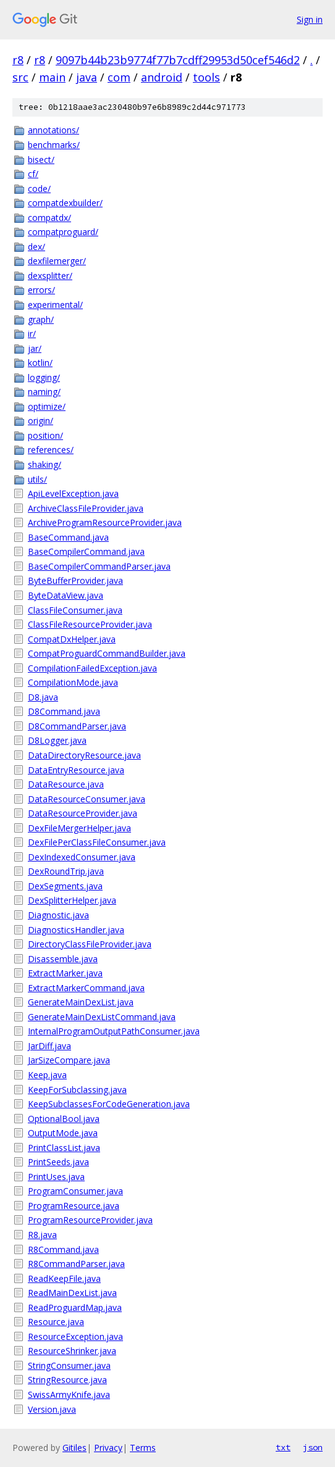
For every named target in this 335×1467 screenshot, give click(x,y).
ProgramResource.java (73, 1205)
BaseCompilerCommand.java (86, 551)
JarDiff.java (49, 1046)
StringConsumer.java (69, 1365)
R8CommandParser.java (76, 1264)
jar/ (34, 348)
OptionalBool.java (64, 1118)
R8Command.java (63, 1249)
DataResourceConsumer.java (86, 799)
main (52, 77)
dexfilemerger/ (57, 261)
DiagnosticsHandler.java (76, 930)
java (86, 77)
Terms (143, 1447)
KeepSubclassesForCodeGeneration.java (109, 1104)
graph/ (41, 319)
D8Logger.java (57, 740)
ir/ (32, 333)
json (313, 1447)
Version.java (52, 1409)
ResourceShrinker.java (72, 1351)
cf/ (33, 174)
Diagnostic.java (58, 915)
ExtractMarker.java (65, 973)
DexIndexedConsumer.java (81, 857)
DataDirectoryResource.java (84, 755)
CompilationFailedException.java (92, 668)
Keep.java (47, 1075)
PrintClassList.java (64, 1147)
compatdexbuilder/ (65, 203)
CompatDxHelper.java (72, 639)
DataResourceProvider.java (82, 813)
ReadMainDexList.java (72, 1293)
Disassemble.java (63, 959)
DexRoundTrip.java (66, 871)
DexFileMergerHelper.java (79, 828)
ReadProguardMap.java (75, 1307)
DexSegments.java (65, 886)
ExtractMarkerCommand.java (86, 988)
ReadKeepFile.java (64, 1278)
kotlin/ (40, 362)
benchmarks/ (54, 145)
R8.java (42, 1235)
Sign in (310, 19)
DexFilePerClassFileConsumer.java (97, 842)
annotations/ (53, 130)
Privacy (108, 1447)
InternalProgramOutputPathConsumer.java (114, 1031)
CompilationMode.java (73, 682)
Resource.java (56, 1322)
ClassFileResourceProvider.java (90, 624)
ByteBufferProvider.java (75, 580)
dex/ (36, 246)
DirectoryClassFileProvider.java (89, 944)
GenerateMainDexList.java (81, 1002)
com (119, 77)
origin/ (40, 420)
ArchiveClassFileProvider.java (85, 508)
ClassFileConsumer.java (75, 610)
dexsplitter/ (50, 275)
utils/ (37, 479)
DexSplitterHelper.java (72, 900)
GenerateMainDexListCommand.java (102, 1017)
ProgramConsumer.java (75, 1191)
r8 (17, 59)
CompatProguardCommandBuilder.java (106, 653)
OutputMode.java (63, 1133)
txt (283, 1447)
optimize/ (47, 406)
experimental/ (55, 304)
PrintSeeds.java (58, 1162)
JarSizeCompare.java (69, 1060)
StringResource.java (67, 1380)
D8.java (43, 697)
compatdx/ (49, 217)
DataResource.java (66, 784)
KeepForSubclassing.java (77, 1089)
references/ (51, 449)
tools (206, 77)
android (161, 77)
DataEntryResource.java (76, 770)
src (20, 77)
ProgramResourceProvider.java (90, 1220)
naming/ (44, 391)
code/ (39, 188)
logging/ (44, 377)
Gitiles (74, 1447)
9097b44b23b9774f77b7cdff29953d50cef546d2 (178, 59)
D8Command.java (64, 711)
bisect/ (41, 159)
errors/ (41, 290)
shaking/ (44, 464)
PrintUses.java (56, 1176)
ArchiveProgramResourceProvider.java (105, 522)
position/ (45, 435)
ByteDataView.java (65, 595)
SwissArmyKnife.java (69, 1394)
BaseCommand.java (68, 537)
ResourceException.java (75, 1336)
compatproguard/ (63, 232)
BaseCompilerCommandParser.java (99, 566)
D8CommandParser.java (77, 726)
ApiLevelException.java (73, 493)
